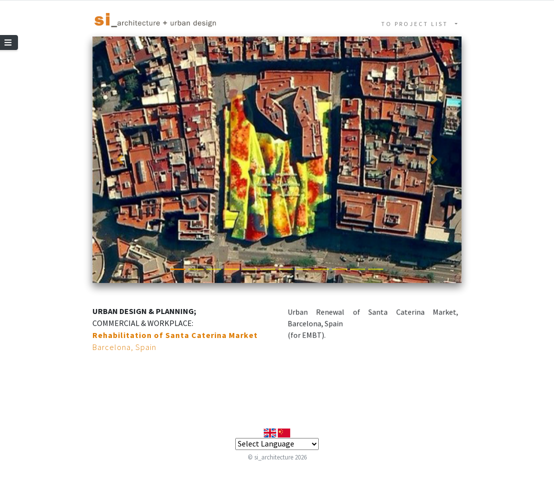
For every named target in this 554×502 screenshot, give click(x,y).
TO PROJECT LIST (417, 24)
